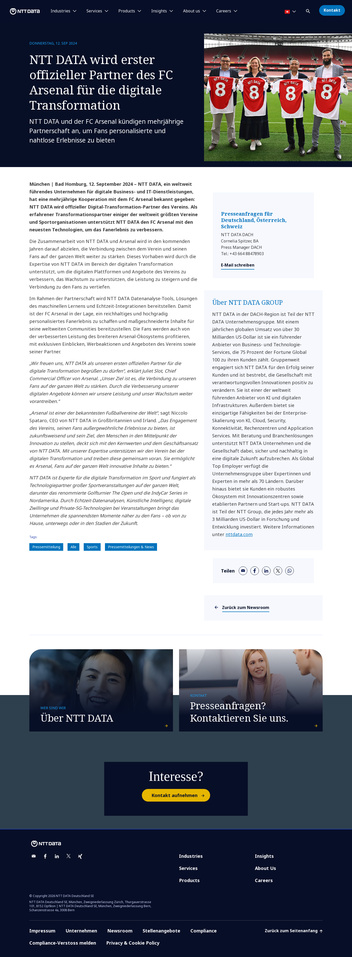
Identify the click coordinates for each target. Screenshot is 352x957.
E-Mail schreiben (237, 265)
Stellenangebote (161, 923)
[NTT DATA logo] (20, 11)
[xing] (80, 848)
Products (189, 872)
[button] (308, 10)
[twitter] (278, 570)
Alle (73, 546)
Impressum (42, 923)
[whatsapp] (289, 570)
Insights (264, 848)
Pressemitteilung (46, 546)
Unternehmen (81, 923)
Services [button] (94, 11)
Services (188, 860)
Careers (264, 872)
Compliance (203, 923)
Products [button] (126, 11)
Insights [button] (159, 11)
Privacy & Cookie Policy (132, 935)
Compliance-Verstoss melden (62, 935)
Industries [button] (60, 11)
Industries (191, 848)
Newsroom (120, 923)
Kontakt (332, 10)
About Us (265, 860)
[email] (243, 570)
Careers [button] (223, 11)
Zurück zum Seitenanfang (294, 922)
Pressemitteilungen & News (131, 546)
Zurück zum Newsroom (245, 607)
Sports (92, 546)
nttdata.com (239, 534)
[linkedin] (266, 570)
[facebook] (254, 570)
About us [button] (191, 11)
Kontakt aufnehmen (180, 787)
